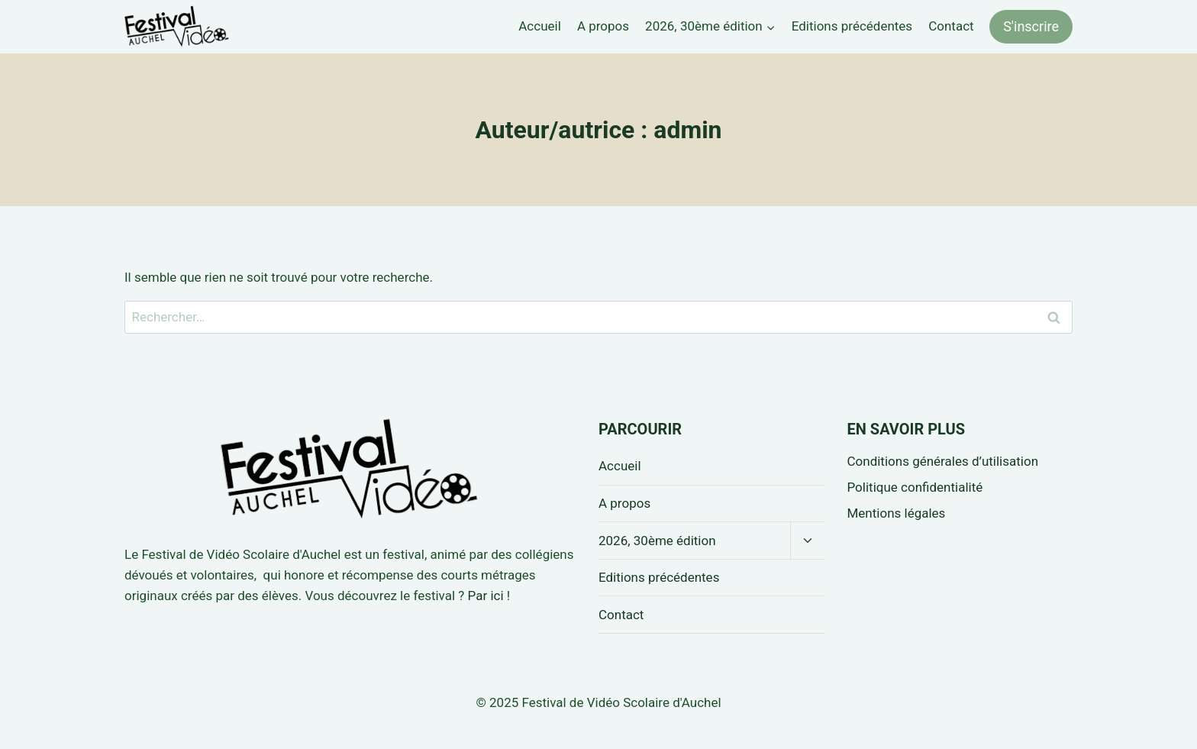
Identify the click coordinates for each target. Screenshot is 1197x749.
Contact (950, 26)
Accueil (539, 26)
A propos (603, 26)
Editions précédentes (852, 26)
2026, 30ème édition (657, 540)
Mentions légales (896, 513)
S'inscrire (1031, 26)
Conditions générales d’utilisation (943, 461)
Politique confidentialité (915, 487)
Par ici (486, 595)
